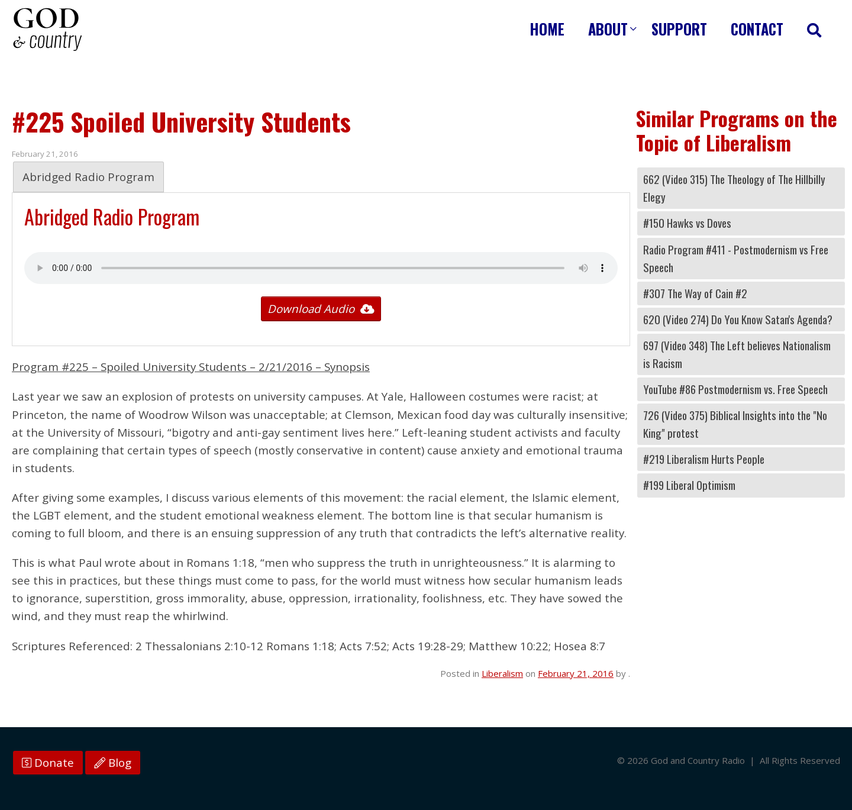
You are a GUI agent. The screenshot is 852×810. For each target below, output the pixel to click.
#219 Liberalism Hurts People (703, 459)
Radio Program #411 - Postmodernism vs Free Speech (735, 258)
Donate (48, 762)
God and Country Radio (47, 29)
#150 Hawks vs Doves (687, 223)
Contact (757, 29)
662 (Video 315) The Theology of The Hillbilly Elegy (734, 188)
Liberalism (502, 673)
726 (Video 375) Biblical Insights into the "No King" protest (735, 424)
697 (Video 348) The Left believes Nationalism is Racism (737, 354)
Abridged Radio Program (88, 177)
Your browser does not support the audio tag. (321, 268)
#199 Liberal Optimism (689, 485)
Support (679, 29)
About (608, 29)
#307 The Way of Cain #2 (695, 293)
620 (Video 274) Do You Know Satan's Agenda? (737, 319)
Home (547, 29)
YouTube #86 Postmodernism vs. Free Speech (735, 389)
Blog (112, 762)
